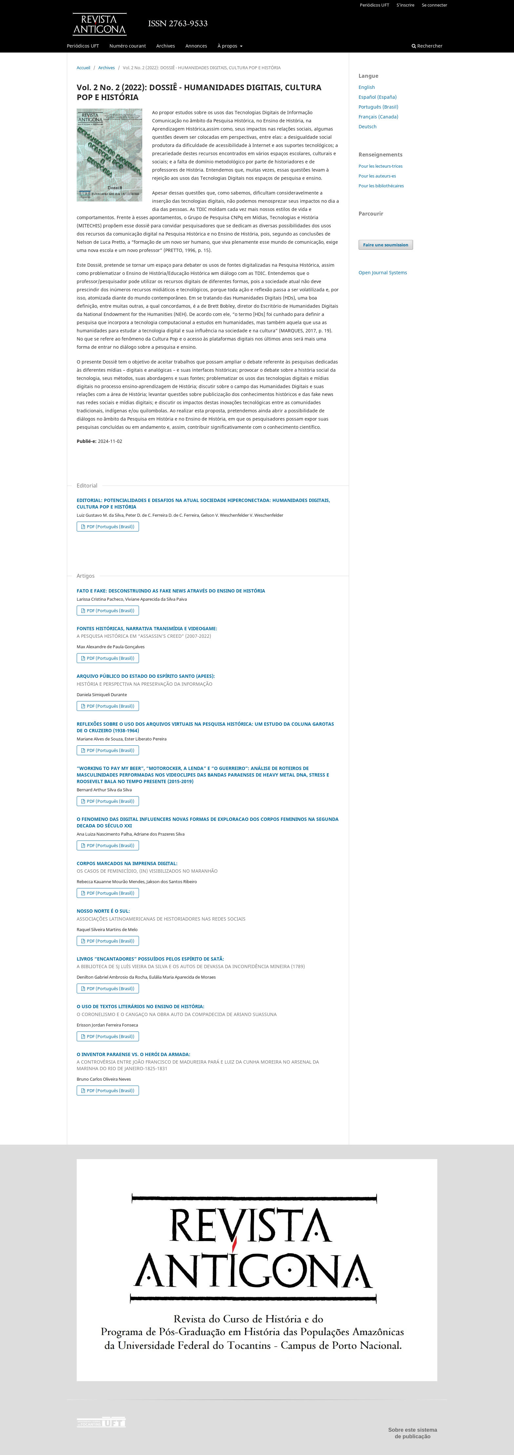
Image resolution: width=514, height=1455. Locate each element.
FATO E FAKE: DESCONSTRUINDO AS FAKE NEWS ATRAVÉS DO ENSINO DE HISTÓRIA (171, 591)
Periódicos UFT (83, 46)
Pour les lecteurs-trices (381, 166)
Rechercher (427, 46)
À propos (228, 46)
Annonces (196, 46)
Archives (165, 46)
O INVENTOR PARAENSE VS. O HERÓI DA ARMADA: (208, 1061)
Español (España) (378, 97)
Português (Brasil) (378, 107)
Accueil (83, 68)
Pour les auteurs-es (377, 176)
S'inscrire (405, 5)
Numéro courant (127, 46)
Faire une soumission (385, 245)
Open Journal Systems (383, 272)
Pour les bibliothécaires (381, 186)
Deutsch (368, 126)
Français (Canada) (378, 117)
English (367, 87)
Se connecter (434, 5)
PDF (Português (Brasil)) (110, 527)
